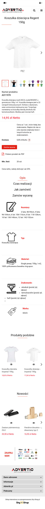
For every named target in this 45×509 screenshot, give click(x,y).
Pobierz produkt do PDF (13, 154)
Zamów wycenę (9, 147)
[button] (22, 477)
